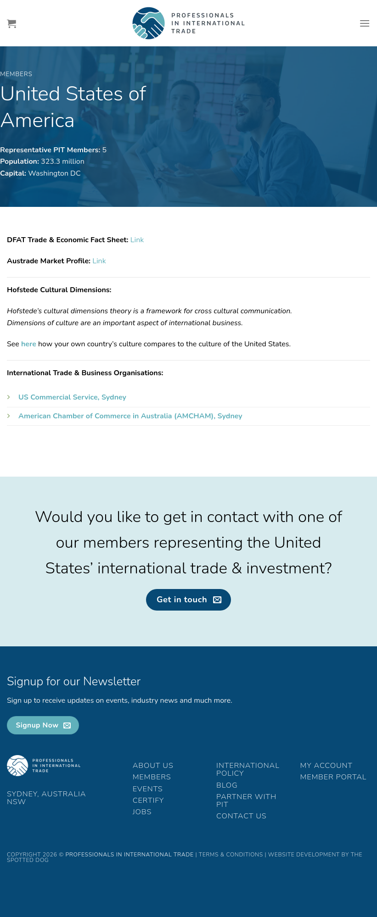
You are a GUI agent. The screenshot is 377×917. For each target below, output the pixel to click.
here (28, 344)
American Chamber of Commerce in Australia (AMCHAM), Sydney (130, 416)
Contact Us (241, 816)
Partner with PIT (246, 801)
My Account (326, 766)
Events (148, 789)
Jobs (142, 812)
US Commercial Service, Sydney (72, 397)
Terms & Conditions (231, 854)
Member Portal (333, 777)
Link (137, 240)
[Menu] (364, 23)
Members (152, 777)
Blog (227, 785)
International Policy (248, 769)
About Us (153, 766)
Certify (148, 800)
